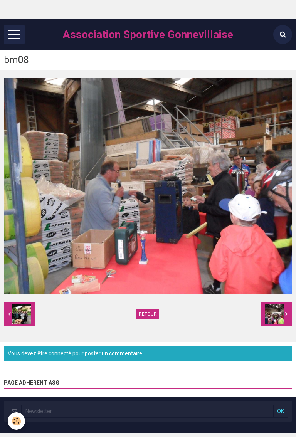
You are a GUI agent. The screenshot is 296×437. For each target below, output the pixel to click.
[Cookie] (16, 421)
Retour (148, 314)
